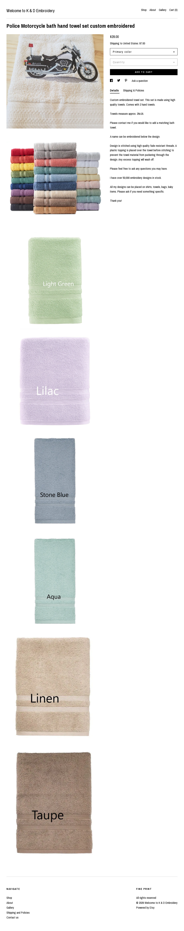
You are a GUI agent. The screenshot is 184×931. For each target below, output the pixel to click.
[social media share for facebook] (112, 81)
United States (130, 43)
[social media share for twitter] (119, 81)
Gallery (162, 10)
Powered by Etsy (145, 908)
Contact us (12, 917)
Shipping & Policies (133, 90)
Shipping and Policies (18, 913)
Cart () (173, 10)
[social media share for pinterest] (126, 81)
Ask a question (140, 81)
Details (114, 90)
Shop (144, 10)
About (153, 10)
